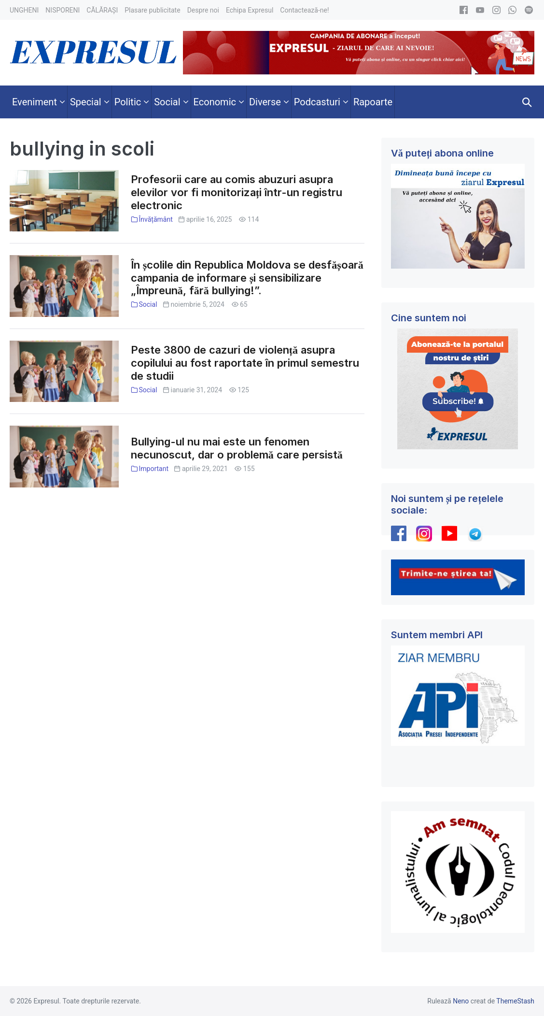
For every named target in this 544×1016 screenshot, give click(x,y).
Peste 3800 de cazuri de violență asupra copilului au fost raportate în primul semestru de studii (245, 362)
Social (148, 304)
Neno (461, 1001)
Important (153, 468)
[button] (527, 102)
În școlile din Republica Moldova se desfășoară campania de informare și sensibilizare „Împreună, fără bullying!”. (247, 277)
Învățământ (155, 219)
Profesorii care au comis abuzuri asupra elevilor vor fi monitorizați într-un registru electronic (236, 192)
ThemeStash (515, 1001)
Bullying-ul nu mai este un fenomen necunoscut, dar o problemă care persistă (237, 448)
